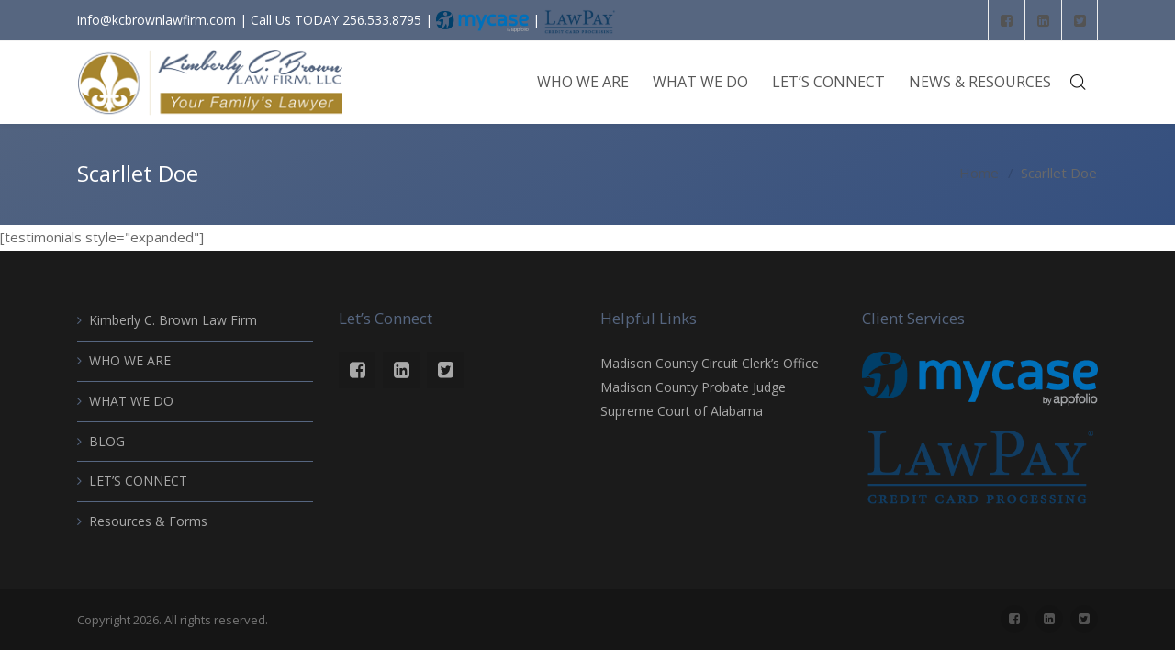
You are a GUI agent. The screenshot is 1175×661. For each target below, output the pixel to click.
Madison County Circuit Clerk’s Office (709, 363)
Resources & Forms (148, 521)
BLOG (107, 441)
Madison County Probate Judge (693, 387)
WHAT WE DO (131, 400)
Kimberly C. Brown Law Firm (173, 320)
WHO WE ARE (130, 360)
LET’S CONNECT (138, 480)
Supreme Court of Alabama (681, 411)
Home (979, 173)
